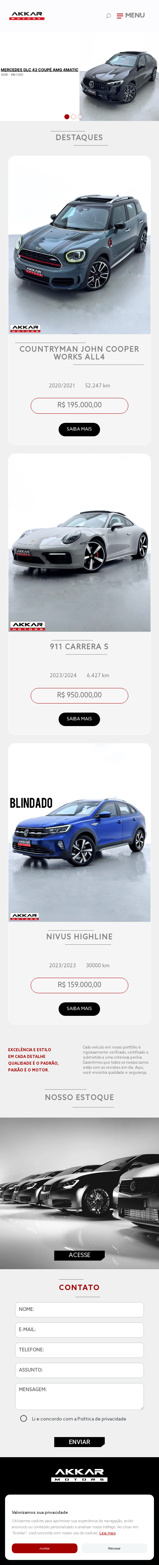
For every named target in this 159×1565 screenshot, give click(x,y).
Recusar (114, 1548)
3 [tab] (81, 117)
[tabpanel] (79, 76)
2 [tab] (74, 117)
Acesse (79, 1255)
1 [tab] (67, 117)
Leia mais (107, 1533)
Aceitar (44, 1548)
